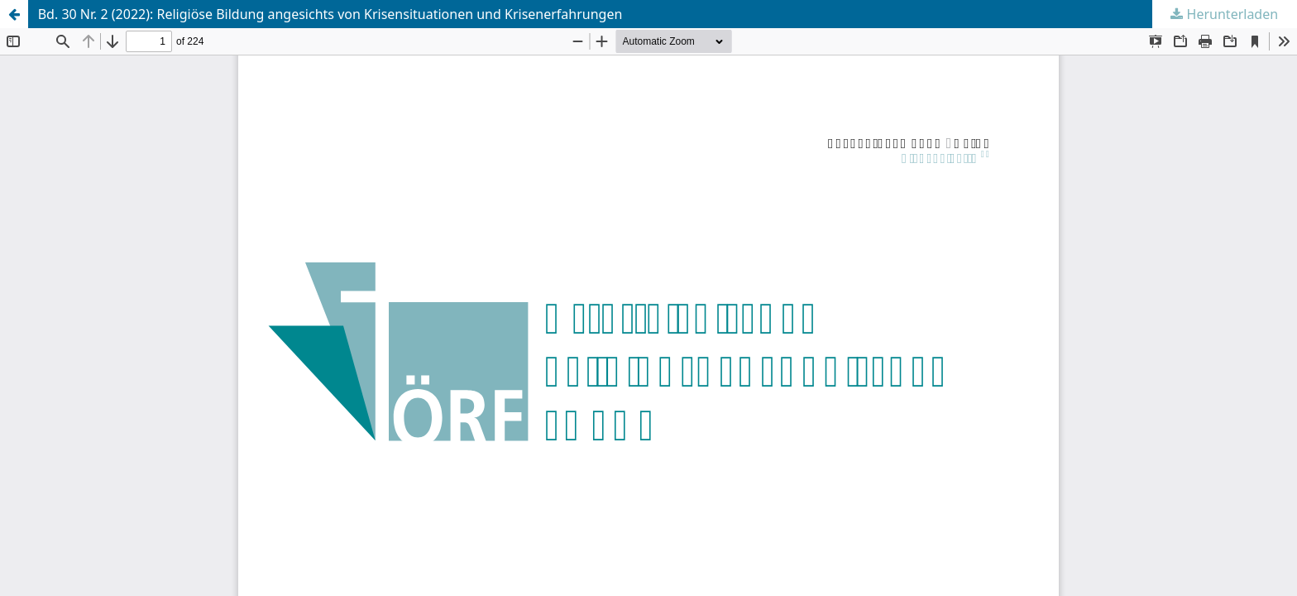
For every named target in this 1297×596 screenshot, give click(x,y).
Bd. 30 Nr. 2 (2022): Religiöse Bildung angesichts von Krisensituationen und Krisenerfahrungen (330, 14)
